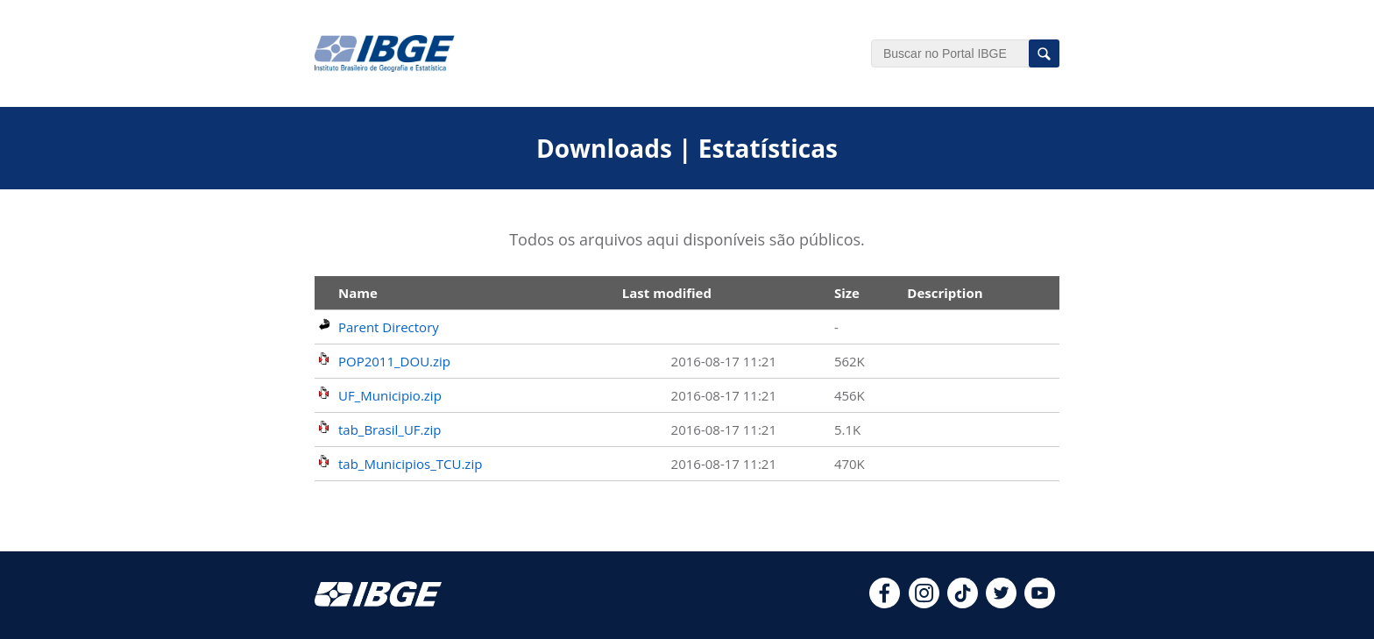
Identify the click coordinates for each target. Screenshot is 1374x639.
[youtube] (1039, 603)
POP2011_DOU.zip (394, 361)
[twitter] (1001, 603)
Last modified (667, 293)
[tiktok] (962, 603)
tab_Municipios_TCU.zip (410, 463)
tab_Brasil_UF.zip (390, 429)
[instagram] (924, 603)
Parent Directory (388, 327)
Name (358, 293)
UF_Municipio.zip (390, 395)
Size (847, 293)
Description (944, 293)
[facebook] (884, 603)
